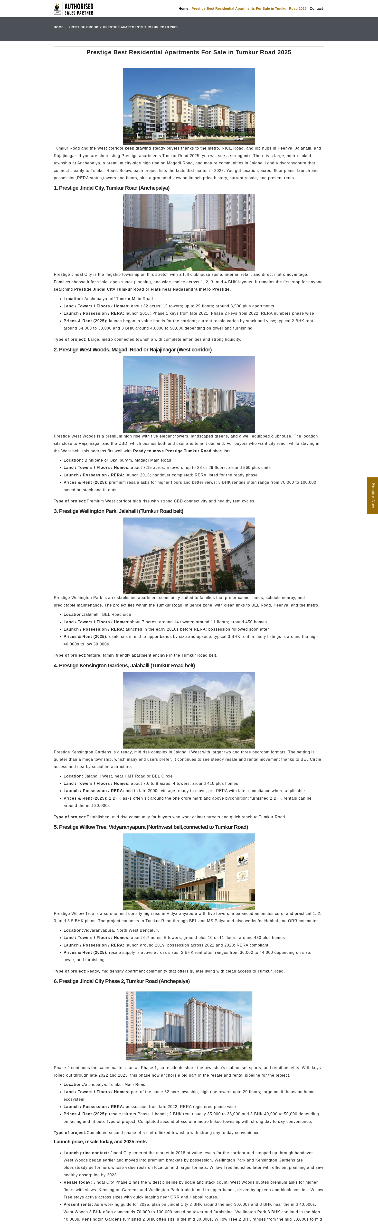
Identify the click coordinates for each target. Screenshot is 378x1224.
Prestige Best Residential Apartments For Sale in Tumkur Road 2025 (248, 8)
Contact (316, 8)
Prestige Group (83, 27)
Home (183, 8)
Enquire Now (373, 495)
